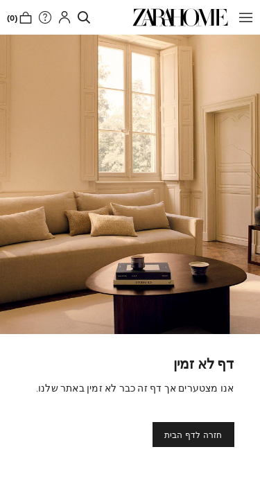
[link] (180, 17)
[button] (242, 17)
